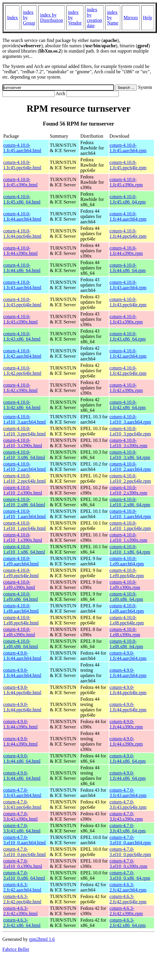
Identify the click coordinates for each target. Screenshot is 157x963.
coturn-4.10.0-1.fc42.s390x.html (20, 388)
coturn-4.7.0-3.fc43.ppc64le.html (22, 804)
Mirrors (131, 17)
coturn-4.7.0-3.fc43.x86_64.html (22, 828)
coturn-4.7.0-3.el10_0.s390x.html (22, 863)
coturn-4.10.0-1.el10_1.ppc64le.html (24, 525)
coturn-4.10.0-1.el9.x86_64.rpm (126, 596)
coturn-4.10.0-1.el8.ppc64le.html (21, 620)
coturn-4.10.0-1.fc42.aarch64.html (22, 353)
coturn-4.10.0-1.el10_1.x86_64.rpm (130, 549)
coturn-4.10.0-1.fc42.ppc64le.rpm (128, 370)
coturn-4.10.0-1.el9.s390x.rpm (125, 585)
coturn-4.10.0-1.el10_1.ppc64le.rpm (130, 525)
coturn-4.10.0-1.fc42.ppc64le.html (22, 370)
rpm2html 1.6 (42, 939)
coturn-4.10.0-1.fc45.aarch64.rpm (128, 148)
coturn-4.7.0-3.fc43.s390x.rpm (126, 816)
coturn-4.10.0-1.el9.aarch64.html (21, 561)
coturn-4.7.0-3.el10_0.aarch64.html (24, 840)
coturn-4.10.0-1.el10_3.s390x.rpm (129, 443)
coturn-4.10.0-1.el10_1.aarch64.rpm (130, 514)
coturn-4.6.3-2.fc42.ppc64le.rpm (128, 899)
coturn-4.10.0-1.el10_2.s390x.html (22, 490)
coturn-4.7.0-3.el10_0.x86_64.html (24, 875)
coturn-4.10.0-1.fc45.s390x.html (20, 182)
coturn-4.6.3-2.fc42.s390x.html (20, 911)
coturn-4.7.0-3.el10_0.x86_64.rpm (130, 875)
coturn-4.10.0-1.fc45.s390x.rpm (126, 182)
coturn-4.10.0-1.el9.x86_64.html (20, 596)
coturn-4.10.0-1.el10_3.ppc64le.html (24, 431)
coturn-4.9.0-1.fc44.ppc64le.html (22, 690)
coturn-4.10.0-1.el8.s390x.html (19, 632)
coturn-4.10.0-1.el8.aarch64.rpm (127, 608)
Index (12, 17)
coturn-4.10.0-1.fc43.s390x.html (20, 319)
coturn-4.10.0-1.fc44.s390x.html (20, 250)
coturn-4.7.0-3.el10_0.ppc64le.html (24, 852)
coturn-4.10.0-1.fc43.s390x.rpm (126, 319)
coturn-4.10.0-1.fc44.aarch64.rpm (128, 216)
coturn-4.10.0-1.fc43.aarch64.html (22, 285)
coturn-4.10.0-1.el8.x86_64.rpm (126, 644)
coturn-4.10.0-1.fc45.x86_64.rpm (128, 199)
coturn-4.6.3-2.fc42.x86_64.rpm (128, 923)
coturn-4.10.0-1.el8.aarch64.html (21, 608)
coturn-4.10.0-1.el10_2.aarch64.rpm (130, 466)
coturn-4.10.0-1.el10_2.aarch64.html (24, 466)
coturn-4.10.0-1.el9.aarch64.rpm (127, 561)
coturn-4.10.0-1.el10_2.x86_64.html (24, 502)
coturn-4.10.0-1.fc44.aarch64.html (22, 216)
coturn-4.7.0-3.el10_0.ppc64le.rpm (130, 852)
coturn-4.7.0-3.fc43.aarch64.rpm (128, 793)
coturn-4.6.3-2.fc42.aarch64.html (22, 887)
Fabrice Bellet (15, 949)
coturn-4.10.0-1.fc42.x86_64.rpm (128, 405)
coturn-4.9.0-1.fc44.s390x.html (20, 724)
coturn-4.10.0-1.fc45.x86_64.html (22, 199)
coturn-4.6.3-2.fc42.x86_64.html (22, 923)
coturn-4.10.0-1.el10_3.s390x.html (22, 443)
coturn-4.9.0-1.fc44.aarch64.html (22, 655)
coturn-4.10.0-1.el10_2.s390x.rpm (129, 490)
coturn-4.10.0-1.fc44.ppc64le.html (22, 233)
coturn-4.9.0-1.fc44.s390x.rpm (126, 724)
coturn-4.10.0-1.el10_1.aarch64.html (24, 514)
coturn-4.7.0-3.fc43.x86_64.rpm (128, 828)
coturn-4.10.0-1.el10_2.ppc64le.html (24, 478)
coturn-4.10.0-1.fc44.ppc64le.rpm (128, 233)
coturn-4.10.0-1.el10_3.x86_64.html (24, 455)
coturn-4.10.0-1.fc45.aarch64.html (22, 148)
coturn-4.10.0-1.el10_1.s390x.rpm (129, 537)
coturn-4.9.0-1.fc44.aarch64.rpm (128, 655)
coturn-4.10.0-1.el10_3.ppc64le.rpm (130, 431)
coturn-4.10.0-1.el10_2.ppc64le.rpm (130, 478)
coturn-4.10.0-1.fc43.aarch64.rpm (128, 285)
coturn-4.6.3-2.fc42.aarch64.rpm (128, 887)
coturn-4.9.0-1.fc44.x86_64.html (22, 758)
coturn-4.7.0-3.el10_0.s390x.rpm (129, 863)
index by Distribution (51, 17)
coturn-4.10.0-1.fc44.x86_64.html (22, 268)
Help (147, 17)
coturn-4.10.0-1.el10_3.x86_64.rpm (130, 455)
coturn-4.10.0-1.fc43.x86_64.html (22, 336)
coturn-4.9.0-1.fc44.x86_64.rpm (128, 758)
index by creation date (94, 17)
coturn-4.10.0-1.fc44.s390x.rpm (126, 250)
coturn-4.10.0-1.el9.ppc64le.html (21, 573)
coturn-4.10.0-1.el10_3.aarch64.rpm (130, 419)
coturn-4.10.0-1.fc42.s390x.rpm (126, 388)
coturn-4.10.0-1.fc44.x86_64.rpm (128, 268)
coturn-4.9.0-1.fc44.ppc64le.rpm (128, 690)
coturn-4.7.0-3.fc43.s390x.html (20, 816)
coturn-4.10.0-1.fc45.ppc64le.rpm (128, 165)
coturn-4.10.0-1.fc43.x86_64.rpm (128, 336)
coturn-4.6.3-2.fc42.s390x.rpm (126, 911)
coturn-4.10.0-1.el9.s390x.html (19, 585)
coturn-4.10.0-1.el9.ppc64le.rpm (127, 573)
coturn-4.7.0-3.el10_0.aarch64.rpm (130, 840)
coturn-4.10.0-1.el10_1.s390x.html (22, 537)
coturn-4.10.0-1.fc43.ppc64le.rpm (128, 302)
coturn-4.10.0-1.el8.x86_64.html (20, 644)
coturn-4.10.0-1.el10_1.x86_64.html (24, 549)
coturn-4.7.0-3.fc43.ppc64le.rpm (128, 804)
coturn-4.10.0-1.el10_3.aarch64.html (24, 419)
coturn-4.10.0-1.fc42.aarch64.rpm (128, 353)
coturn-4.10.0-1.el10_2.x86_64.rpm (130, 502)
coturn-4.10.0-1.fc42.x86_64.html (22, 405)
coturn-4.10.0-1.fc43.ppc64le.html (22, 302)
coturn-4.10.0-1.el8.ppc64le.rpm (127, 620)
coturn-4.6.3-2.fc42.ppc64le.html (22, 899)
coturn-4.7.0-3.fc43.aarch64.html (22, 793)
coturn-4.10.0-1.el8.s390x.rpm (125, 632)
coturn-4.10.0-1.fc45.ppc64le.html (22, 165)
